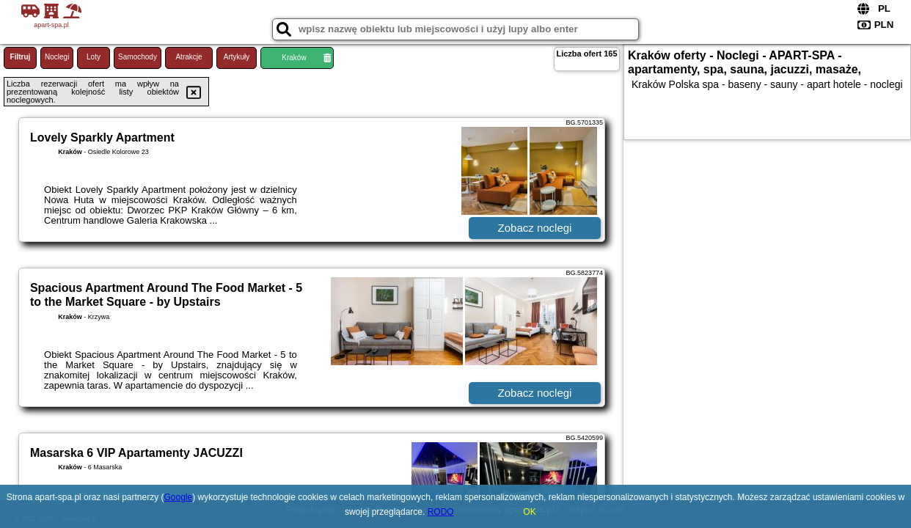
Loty (93, 57)
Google (178, 497)
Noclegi (57, 57)
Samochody (137, 57)
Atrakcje (188, 57)
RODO (441, 512)
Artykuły (237, 57)
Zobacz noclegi (535, 227)
